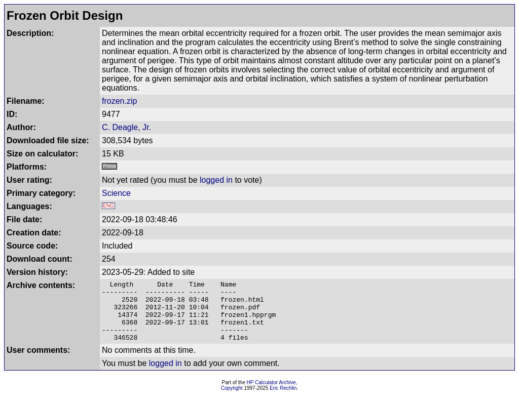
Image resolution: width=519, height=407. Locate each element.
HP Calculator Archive (271, 394)
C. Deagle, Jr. (126, 127)
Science (116, 193)
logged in (216, 180)
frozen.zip (119, 101)
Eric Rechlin (283, 400)
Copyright (232, 400)
